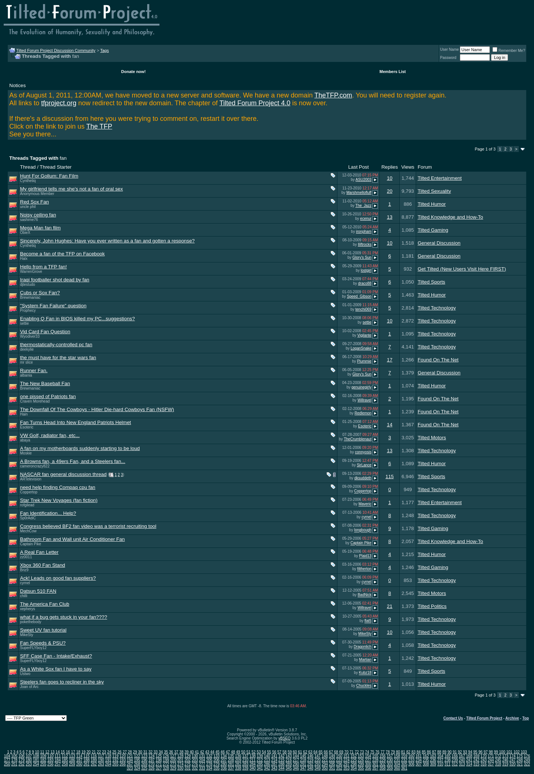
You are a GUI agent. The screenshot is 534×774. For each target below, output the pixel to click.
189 (93, 760)
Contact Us (453, 718)
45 (217, 752)
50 (243, 752)
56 (274, 752)
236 (433, 760)
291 (303, 764)
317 (491, 764)
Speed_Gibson (359, 296)
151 (346, 756)
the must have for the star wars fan (58, 357)
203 (195, 760)
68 (336, 752)
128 (180, 756)
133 (216, 756)
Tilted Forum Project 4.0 (255, 103)
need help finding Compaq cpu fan (57, 487)
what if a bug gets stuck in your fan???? (63, 617)
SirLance (364, 465)
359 (390, 768)
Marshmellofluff (359, 193)
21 (389, 606)
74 (367, 752)
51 (248, 752)
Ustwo (25, 674)
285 (260, 764)
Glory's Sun (361, 257)
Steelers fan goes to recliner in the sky (62, 682)
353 (346, 768)
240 (462, 760)
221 (325, 760)
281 (231, 764)
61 (300, 752)
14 (389, 424)
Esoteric (26, 427)
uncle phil (28, 207)
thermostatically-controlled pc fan (56, 344)
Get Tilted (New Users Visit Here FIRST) (462, 269)
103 (524, 752)
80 (398, 752)
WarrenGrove (31, 271)
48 (233, 752)
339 (245, 768)
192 (115, 760)
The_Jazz (363, 206)
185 (65, 760)
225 (353, 760)
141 (274, 756)
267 (130, 764)
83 (413, 752)
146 (310, 756)
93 (465, 752)
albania (26, 375)
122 (137, 756)
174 (513, 756)
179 (22, 760)
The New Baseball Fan (45, 383)
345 (289, 768)
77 (382, 752)
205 (209, 760)
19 (83, 752)
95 (475, 752)
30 (140, 752)
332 (195, 768)
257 (58, 764)
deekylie (27, 349)
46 (223, 752)
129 (188, 756)
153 (361, 756)
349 (317, 768)
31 (145, 752)
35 (166, 752)
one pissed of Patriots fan (48, 396)
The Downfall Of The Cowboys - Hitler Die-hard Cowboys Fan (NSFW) (97, 409)
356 (368, 768)
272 (166, 764)
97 (486, 752)
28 (130, 752)
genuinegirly (362, 387)
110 (50, 756)
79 (393, 752)
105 (14, 756)
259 (72, 764)
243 (484, 760)
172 (498, 756)
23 (104, 752)
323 (130, 768)
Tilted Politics (432, 606)
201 (180, 760)
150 (339, 756)
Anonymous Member (37, 194)
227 (368, 760)
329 (173, 768)
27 (125, 752)
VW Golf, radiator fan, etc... (50, 435)
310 (440, 764)
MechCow (28, 531)
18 (78, 752)
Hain (24, 414)
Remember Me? (508, 51)
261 (86, 764)
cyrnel (367, 517)
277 (202, 764)
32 (150, 752)
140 (267, 756)
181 (36, 760)
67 (331, 752)
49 (238, 752)
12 (47, 752)
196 (144, 760)
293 (317, 764)
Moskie (26, 453)
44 (212, 752)
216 (289, 760)
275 (188, 764)
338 (238, 768)
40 (191, 752)
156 (382, 756)
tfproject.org (58, 103)
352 (339, 768)
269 (144, 764)
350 (325, 768)
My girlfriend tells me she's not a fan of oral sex (71, 189)
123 (144, 756)
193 (122, 760)
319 (505, 764)
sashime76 (29, 220)
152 (353, 756)
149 (332, 756)
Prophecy (28, 310)
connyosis (363, 452)
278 (209, 764)
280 (224, 764)
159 (404, 756)
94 (470, 752)
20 (389, 191)
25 (114, 752)
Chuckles (364, 686)
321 (520, 764)
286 (267, 764)
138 (253, 756)
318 (498, 764)
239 (455, 760)
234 (419, 760)
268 (137, 764)
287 (274, 764)
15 (63, 752)
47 (228, 752)
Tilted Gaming (433, 230)
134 (224, 756)
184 (58, 760)
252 (22, 764)
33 (156, 752)
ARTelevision (31, 479)
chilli (23, 596)
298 (353, 764)
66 (326, 752)
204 (202, 760)
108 (36, 756)
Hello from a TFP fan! (43, 266)
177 (7, 760)
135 (231, 756)
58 (285, 752)
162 (426, 756)
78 (388, 752)
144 (296, 756)
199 (166, 760)
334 (209, 768)
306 (411, 764)
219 (310, 760)
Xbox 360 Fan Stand (42, 565)
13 (389, 217)
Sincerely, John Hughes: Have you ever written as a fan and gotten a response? (107, 241)
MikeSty (26, 635)
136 (238, 756)
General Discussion (439, 243)
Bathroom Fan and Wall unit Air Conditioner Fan (72, 539)
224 (346, 760)
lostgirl (366, 270)
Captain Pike (30, 544)
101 (509, 752)
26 (120, 752)
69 (341, 752)
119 (115, 756)
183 (50, 760)
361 (404, 768)
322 (527, 764)
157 (390, 756)
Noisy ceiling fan (38, 215)
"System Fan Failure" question (53, 305)
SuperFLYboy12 (33, 648)
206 (216, 760)
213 (267, 760)
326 (151, 768)
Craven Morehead (35, 401)
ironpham (364, 231)
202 (188, 760)
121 (130, 756)
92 (460, 752)
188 (86, 760)
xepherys (27, 609)
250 (7, 764)
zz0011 (26, 557)
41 (197, 752)
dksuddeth (363, 478)
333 (202, 768)
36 (171, 752)
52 (253, 752)
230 (390, 760)
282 (238, 764)
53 (259, 752)
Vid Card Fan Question (45, 331)
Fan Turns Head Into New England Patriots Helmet (75, 422)
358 (382, 768)
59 (290, 752)
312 (455, 764)
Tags (104, 50)
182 (43, 760)
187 (79, 760)
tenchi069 (363, 309)
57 (279, 752)
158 (397, 756)
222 (332, 760)
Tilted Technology (437, 308)
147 (317, 756)
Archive (512, 718)
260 (79, 764)
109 (43, 756)
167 (462, 756)
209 (238, 760)
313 (462, 764)
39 (187, 752)
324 (137, 768)
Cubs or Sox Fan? (40, 292)
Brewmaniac (30, 297)
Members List (392, 71)
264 (108, 764)
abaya (25, 440)
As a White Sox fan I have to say (56, 669)
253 (29, 764)
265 (115, 764)
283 (245, 764)
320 (513, 764)
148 (325, 756)
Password (448, 58)
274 (180, 764)
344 (281, 768)
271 (159, 764)
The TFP (99, 126)
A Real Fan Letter (39, 552)
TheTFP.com (333, 95)
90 (450, 752)
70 (347, 752)
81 (403, 752)
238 (447, 760)
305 (404, 764)
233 (411, 760)
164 (440, 756)
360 (397, 768)
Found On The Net (438, 360)
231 (397, 760)
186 (72, 760)
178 (14, 760)
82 (408, 752)
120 (122, 756)
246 (505, 760)
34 (161, 752)
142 (281, 756)
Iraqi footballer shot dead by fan (54, 279)
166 (455, 756)
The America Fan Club (44, 604)
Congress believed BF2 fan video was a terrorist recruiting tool (88, 526)
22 (99, 752)
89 (444, 752)
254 (36, 764)
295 (332, 764)
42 (202, 752)
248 (520, 760)
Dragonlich (363, 647)
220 (317, 760)
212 (260, 760)
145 (303, 756)
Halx (23, 259)
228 (375, 760)
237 (440, 760)
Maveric (365, 504)
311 (447, 764)
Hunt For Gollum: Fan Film (49, 176)
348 (310, 768)
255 (43, 764)
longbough (363, 530)
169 (476, 756)
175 (520, 756)
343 (274, 768)
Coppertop (28, 492)
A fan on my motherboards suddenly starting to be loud (80, 448)
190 (101, 760)
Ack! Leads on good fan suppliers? (58, 578)
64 (315, 752)
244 (491, 760)
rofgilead (27, 505)
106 (22, 756)
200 (173, 760)
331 (188, 768)
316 (484, 764)
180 (29, 760)
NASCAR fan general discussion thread (63, 474)
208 (231, 760)
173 (505, 756)
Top (525, 718)
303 (390, 764)
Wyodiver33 (30, 336)
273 (173, 764)
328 (166, 768)
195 (137, 760)
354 (353, 768)
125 (159, 756)
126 (166, 756)
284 (253, 764)
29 (135, 752)
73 (362, 752)
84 (418, 752)
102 (517, 752)
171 (491, 756)
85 (424, 752)
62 (305, 752)
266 (122, 764)
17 (389, 360)
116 (93, 756)
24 (109, 752)
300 (368, 764)
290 (296, 764)
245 (498, 760)
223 (339, 760)
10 (389, 178)
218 (303, 760)
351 (332, 768)
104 (7, 756)
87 (434, 752)
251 (14, 764)
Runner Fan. (33, 370)
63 (310, 752)
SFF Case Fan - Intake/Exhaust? (56, 656)
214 (274, 760)
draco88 (365, 283)
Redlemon (363, 413)
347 (303, 768)
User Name (449, 49)
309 (433, 764)
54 (264, 752)
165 (447, 756)
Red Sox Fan (34, 202)
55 (269, 752)
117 (101, 756)
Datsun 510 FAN (38, 591)
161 (419, 756)
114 (79, 756)
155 (375, 756)
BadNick (364, 595)
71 (352, 752)
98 (491, 752)
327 (159, 768)
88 (439, 752)
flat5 (368, 621)
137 (245, 756)
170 (484, 756)
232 (404, 760)
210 (245, 760)
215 (281, 760)
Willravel (364, 400)
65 (321, 752)
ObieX (25, 233)
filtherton (364, 569)
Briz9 (24, 570)
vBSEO (284, 738)
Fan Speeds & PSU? (43, 643)
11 (42, 752)
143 (289, 756)
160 (411, 756)
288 (281, 764)
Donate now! (133, 71)
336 (224, 768)
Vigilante (364, 335)
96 (480, 752)
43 (207, 752)
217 (296, 760)
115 (390, 476)
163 (433, 756)
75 (372, 752)
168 (469, 756)
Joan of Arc (29, 687)
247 (513, 760)
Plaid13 (365, 556)
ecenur (366, 218)
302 (382, 764)
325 (144, 768)
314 (469, 764)
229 (382, 760)
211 (253, 760)
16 (68, 752)
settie (24, 323)
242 (476, 760)
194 (130, 760)
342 (267, 768)
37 (176, 752)
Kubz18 (365, 673)
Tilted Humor (432, 204)
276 (195, 764)
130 (195, 756)
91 (455, 752)
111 (58, 756)
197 (151, 760)
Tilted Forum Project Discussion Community (56, 50)
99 (496, 752)
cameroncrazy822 (34, 466)
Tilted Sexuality (434, 191)
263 (101, 764)
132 (209, 756)
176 (527, 756)
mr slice (26, 362)
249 (527, 760)
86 (429, 752)
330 (180, 768)
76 (377, 752)
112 (65, 756)
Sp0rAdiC (28, 518)
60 (295, 752)
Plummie (364, 361)
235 (426, 760)
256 (50, 764)
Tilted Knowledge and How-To (450, 217)
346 (296, 768)
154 (368, 756)
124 (151, 756)
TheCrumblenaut (357, 439)
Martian (365, 660)
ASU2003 (364, 180)
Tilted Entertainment (440, 178)
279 (216, 764)
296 (339, 764)
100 (502, 752)
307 (419, 764)
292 (310, 764)
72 (357, 752)
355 (361, 768)
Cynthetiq (28, 181)
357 (375, 768)
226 (361, 760)
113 (72, 756)
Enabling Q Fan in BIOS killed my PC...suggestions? (77, 318)
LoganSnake (360, 348)
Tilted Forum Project (484, 718)
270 (151, 764)
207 (224, 760)
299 (361, 764)
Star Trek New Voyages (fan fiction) (59, 500)
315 (476, 764)
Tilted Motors (432, 437)
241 (469, 760)
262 (93, 764)
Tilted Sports (431, 282)
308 (426, 764)
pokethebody (30, 622)
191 (108, 760)
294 (325, 764)
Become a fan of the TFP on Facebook (62, 254)
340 (253, 768)
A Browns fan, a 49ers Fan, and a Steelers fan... (72, 461)
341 (260, 768)
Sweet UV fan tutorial (43, 630)
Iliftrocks (365, 244)
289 (289, 764)
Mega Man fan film (40, 228)
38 (181, 752)
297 (346, 764)
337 (231, 768)
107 (29, 756)
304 (397, 764)
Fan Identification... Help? (48, 513)
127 (173, 756)
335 (216, 768)
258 (65, 764)
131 (202, 756)
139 (260, 756)
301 (375, 764)
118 (108, 756)
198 (159, 760)
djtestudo (27, 284)
